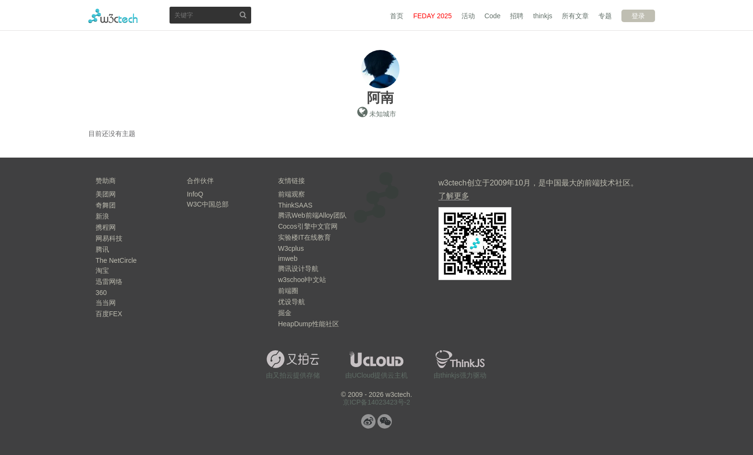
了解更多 (453, 196)
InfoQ (195, 194)
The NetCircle (116, 260)
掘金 (284, 313)
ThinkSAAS (295, 205)
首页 (396, 16)
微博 (368, 421)
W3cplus (291, 248)
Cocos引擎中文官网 (308, 226)
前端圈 (288, 291)
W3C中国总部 (208, 204)
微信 (384, 421)
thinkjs (542, 16)
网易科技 (109, 238)
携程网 (106, 227)
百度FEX (109, 314)
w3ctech (113, 16)
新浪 (102, 216)
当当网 (106, 303)
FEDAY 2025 (432, 16)
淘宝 (102, 270)
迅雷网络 (109, 281)
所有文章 (575, 16)
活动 (468, 16)
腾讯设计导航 (298, 268)
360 (101, 292)
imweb (287, 258)
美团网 (106, 194)
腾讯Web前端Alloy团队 (312, 215)
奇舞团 (106, 205)
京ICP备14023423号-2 (376, 402)
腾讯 (102, 249)
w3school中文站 (302, 279)
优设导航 (291, 302)
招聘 (516, 16)
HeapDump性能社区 (308, 324)
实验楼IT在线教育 (304, 237)
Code (492, 16)
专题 (605, 16)
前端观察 (291, 194)
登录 (638, 16)
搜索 (243, 15)
